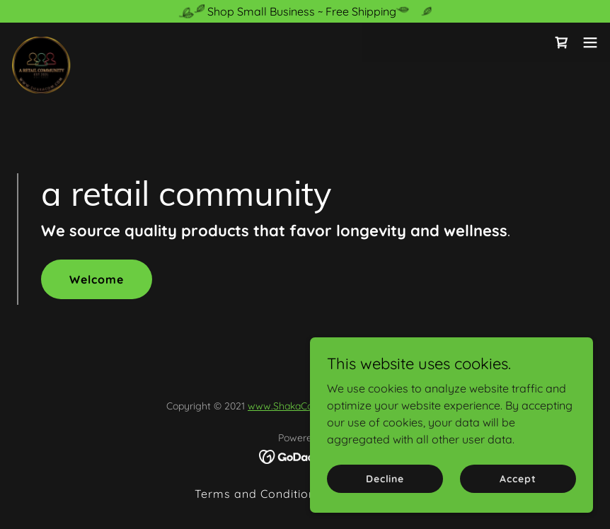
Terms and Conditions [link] (258, 494)
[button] (590, 42)
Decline (385, 478)
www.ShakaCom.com (296, 406)
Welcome (96, 279)
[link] (41, 42)
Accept (518, 478)
